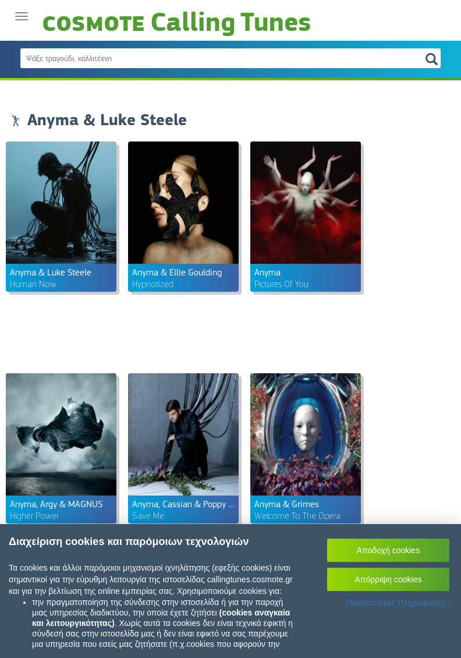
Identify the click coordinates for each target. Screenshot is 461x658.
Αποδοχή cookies (388, 550)
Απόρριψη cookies (388, 579)
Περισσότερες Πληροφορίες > (399, 602)
